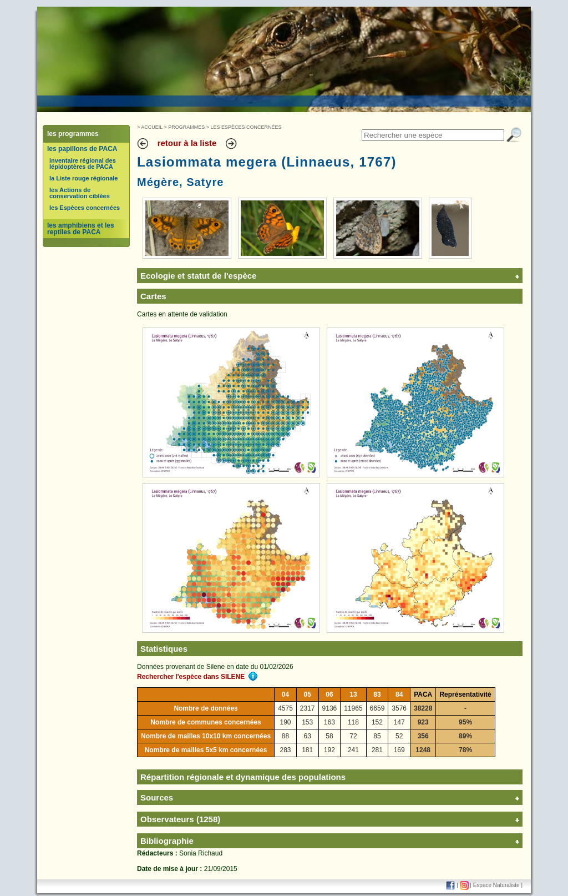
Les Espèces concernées (246, 127)
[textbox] (433, 135)
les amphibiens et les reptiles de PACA (80, 229)
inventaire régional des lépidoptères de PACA (82, 163)
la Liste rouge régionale (83, 178)
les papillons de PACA (82, 149)
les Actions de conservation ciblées (79, 193)
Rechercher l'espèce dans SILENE (197, 677)
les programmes (73, 134)
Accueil (152, 127)
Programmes (186, 127)
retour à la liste (187, 143)
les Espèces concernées (84, 207)
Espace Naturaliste (496, 885)
